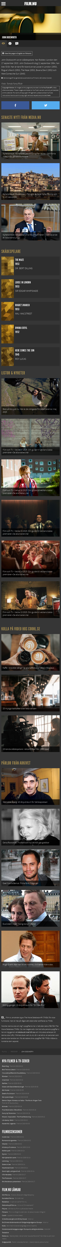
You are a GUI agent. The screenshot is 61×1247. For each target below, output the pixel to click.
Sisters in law (6, 1164)
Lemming (5, 1161)
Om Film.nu (6, 1195)
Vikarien (5, 1144)
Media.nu (5, 1236)
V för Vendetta (7, 1175)
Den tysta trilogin (8, 1097)
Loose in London (43, 67)
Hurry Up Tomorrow (9, 1113)
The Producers (7, 1178)
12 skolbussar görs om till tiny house (14, 1219)
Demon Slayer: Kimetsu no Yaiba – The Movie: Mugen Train (22, 1100)
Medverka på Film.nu (9, 1205)
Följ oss (4, 1209)
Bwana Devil (41, 70)
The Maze (25, 70)
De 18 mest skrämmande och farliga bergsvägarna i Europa (22, 1222)
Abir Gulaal (5, 1090)
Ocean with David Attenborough (13, 1087)
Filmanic (5, 1212)
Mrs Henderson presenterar (11, 1182)
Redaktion (5, 1202)
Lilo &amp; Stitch (8, 1120)
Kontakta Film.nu (8, 1198)
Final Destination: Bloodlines (12, 1110)
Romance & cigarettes (9, 1140)
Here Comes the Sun (10, 74)
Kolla (4, 1226)
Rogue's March (7, 70)
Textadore (5, 1233)
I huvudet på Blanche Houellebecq (14, 1073)
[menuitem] (4, 1052)
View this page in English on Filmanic (16, 53)
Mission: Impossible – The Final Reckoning (16, 1117)
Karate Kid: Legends (9, 1124)
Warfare (4, 1083)
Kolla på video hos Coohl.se (20, 628)
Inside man (6, 1137)
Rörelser (5, 1076)
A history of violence (9, 1147)
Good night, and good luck (11, 1171)
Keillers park (6, 1151)
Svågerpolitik (6, 1242)
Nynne (4, 1154)
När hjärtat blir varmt (9, 1158)
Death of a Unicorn (8, 1093)
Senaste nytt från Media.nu (21, 117)
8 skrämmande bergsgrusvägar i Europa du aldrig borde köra (22, 1229)
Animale (5, 1106)
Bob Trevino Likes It (8, 1070)
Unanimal (5, 1080)
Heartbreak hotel (8, 1168)
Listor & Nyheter (13, 373)
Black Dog (5, 1066)
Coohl (4, 1215)
